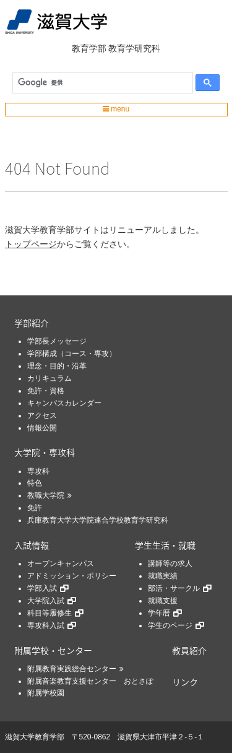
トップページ (31, 244)
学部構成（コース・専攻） (71, 353)
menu (116, 109)
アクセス (42, 415)
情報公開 (42, 428)
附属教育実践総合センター (71, 668)
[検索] (100, 83)
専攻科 (38, 471)
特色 (34, 483)
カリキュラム (49, 378)
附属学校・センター (53, 650)
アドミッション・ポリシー (71, 576)
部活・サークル (174, 588)
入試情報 (31, 545)
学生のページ (170, 625)
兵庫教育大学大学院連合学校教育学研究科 (97, 520)
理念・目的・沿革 (57, 366)
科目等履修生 (49, 613)
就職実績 (163, 576)
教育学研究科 (134, 48)
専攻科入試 (45, 625)
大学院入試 (45, 600)
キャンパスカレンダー (64, 403)
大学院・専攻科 (44, 452)
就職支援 (163, 600)
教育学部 (89, 48)
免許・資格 (45, 390)
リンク (185, 682)
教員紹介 (189, 650)
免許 (34, 507)
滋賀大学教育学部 (34, 737)
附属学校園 (45, 693)
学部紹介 (31, 322)
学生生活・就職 (165, 545)
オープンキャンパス (60, 563)
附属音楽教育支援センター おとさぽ (90, 681)
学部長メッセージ (57, 341)
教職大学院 (45, 495)
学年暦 (159, 613)
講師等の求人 (170, 563)
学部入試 (42, 588)
